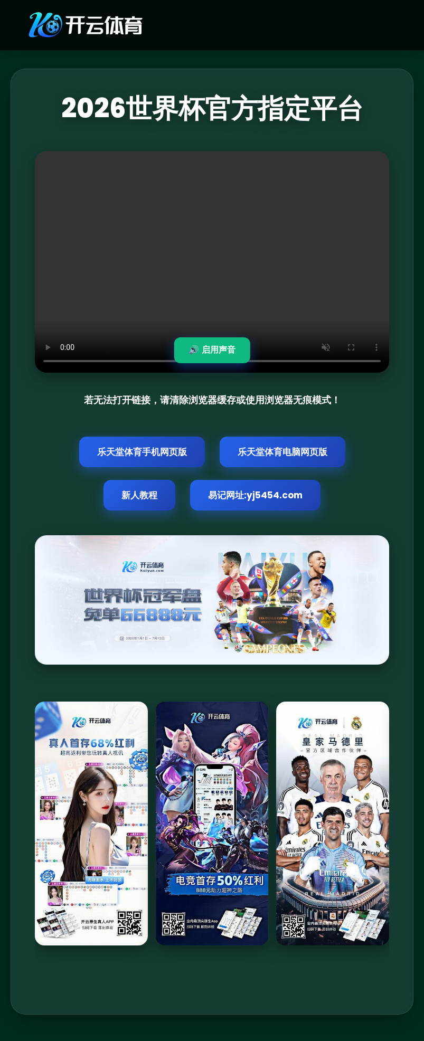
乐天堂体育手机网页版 (142, 452)
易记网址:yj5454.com (255, 495)
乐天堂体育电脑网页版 (282, 452)
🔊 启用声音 (212, 349)
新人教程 (139, 495)
